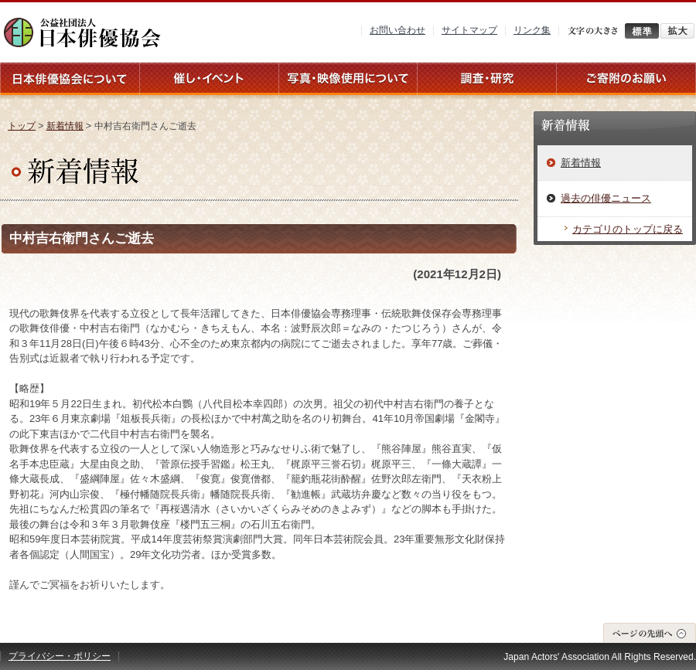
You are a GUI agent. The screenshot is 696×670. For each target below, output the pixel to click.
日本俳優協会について (69, 79)
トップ (22, 126)
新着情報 (65, 126)
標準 (642, 31)
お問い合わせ (397, 30)
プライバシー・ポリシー (60, 656)
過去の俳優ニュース (606, 198)
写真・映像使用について (348, 79)
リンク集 (532, 30)
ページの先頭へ (649, 632)
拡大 (677, 31)
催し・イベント (208, 79)
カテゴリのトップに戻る (627, 229)
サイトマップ (469, 30)
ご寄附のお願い (626, 79)
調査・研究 (487, 79)
